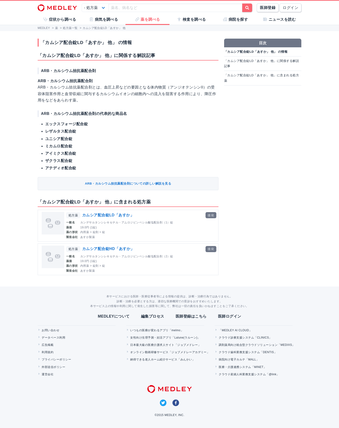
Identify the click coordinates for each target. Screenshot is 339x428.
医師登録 (267, 8)
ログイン (290, 8)
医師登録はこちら (191, 316)
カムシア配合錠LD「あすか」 (108, 215)
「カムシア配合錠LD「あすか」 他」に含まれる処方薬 (261, 77)
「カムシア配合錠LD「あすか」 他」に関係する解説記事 (261, 63)
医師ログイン (229, 316)
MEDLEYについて (113, 316)
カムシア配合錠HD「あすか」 (108, 249)
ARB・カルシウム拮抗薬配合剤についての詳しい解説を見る (128, 183)
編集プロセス (152, 316)
